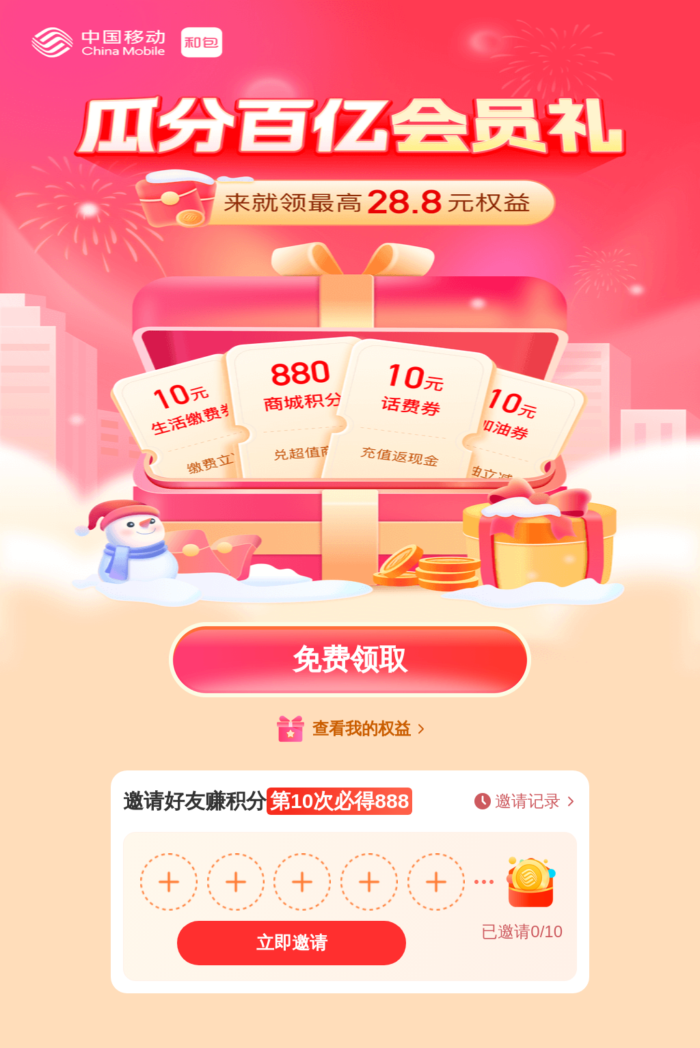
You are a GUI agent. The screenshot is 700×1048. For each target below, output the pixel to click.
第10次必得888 (339, 801)
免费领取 (350, 659)
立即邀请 (291, 942)
